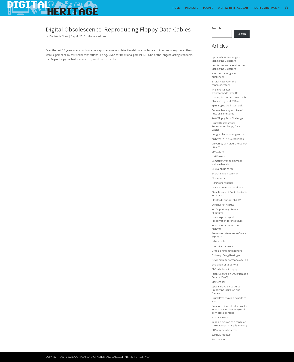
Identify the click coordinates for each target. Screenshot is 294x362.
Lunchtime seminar (222, 246)
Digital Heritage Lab (233, 8)
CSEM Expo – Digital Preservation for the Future (227, 219)
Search (216, 28)
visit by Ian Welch (221, 317)
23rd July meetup (221, 334)
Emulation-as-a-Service (225, 264)
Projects (191, 8)
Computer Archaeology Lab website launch (227, 162)
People (208, 8)
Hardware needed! (222, 182)
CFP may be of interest (224, 330)
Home (176, 8)
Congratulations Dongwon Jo (228, 134)
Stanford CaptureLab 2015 (227, 200)
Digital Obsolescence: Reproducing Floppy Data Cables (226, 126)
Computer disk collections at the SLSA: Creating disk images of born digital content (230, 309)
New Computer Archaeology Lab (230, 260)
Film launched (219, 178)
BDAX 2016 (218, 151)
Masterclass (219, 281)
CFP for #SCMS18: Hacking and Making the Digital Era (229, 67)
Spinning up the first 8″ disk (227, 105)
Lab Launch (218, 241)
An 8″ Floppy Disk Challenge (227, 118)
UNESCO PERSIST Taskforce (227, 187)
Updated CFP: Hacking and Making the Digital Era (227, 59)
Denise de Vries (58, 36)
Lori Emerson (219, 156)
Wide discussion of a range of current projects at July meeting (229, 323)
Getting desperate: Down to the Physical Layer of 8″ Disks (229, 99)
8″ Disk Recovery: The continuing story (224, 83)
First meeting (219, 339)
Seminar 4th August (223, 204)
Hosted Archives (265, 8)
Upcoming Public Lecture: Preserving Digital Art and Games (226, 290)
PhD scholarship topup (225, 269)
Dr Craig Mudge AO (222, 169)
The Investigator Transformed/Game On (225, 91)
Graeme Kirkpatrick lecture (227, 250)
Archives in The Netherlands (228, 139)
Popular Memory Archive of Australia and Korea (227, 111)
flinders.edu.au (97, 36)
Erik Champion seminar (225, 173)
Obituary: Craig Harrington (226, 255)
